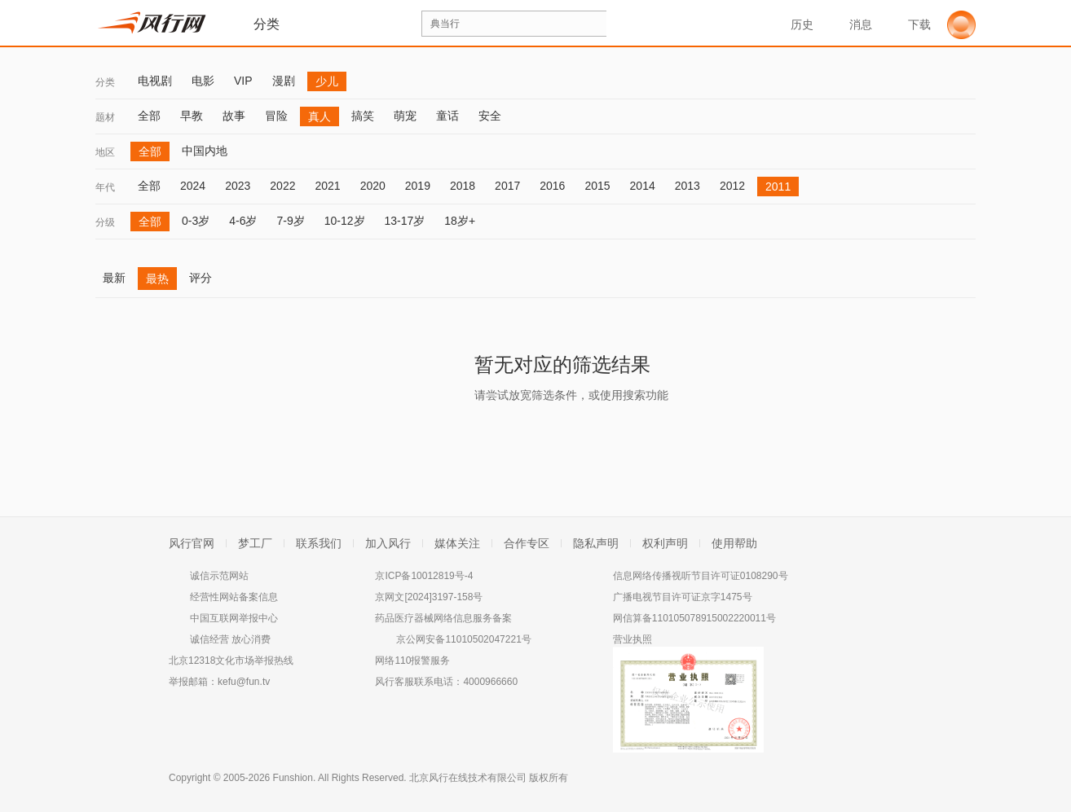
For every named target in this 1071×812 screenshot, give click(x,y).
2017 (507, 185)
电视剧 (155, 80)
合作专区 (526, 543)
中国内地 (204, 150)
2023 (237, 185)
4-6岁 (243, 220)
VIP (243, 80)
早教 (191, 115)
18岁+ (459, 220)
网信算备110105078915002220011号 (694, 618)
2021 (327, 185)
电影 (203, 80)
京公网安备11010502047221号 (463, 639)
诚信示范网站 (219, 576)
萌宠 (405, 115)
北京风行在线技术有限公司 (468, 777)
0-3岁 (195, 220)
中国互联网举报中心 (234, 618)
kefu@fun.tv (244, 681)
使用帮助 (734, 543)
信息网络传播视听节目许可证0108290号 (700, 576)
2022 (282, 185)
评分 (200, 277)
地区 (105, 152)
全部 (149, 115)
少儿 (326, 81)
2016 (552, 185)
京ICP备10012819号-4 (424, 576)
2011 (778, 186)
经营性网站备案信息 (234, 597)
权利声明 (665, 543)
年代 (105, 187)
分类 (105, 82)
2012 (732, 185)
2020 (373, 185)
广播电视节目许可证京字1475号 (682, 597)
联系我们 (319, 543)
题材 (105, 117)
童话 (447, 115)
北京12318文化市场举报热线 (231, 660)
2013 (687, 185)
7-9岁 (290, 220)
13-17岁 (405, 220)
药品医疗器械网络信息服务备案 (443, 618)
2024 (192, 185)
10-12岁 (344, 220)
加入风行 (388, 543)
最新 (114, 277)
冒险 (276, 115)
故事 (234, 115)
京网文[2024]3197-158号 (429, 597)
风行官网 (191, 543)
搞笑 (362, 115)
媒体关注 (457, 543)
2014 (642, 185)
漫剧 (283, 80)
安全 (489, 115)
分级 (105, 222)
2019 (417, 185)
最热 (157, 278)
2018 (462, 185)
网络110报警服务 (412, 660)
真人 (319, 116)
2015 (597, 185)
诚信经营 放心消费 (230, 639)
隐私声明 (596, 543)
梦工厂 (255, 543)
